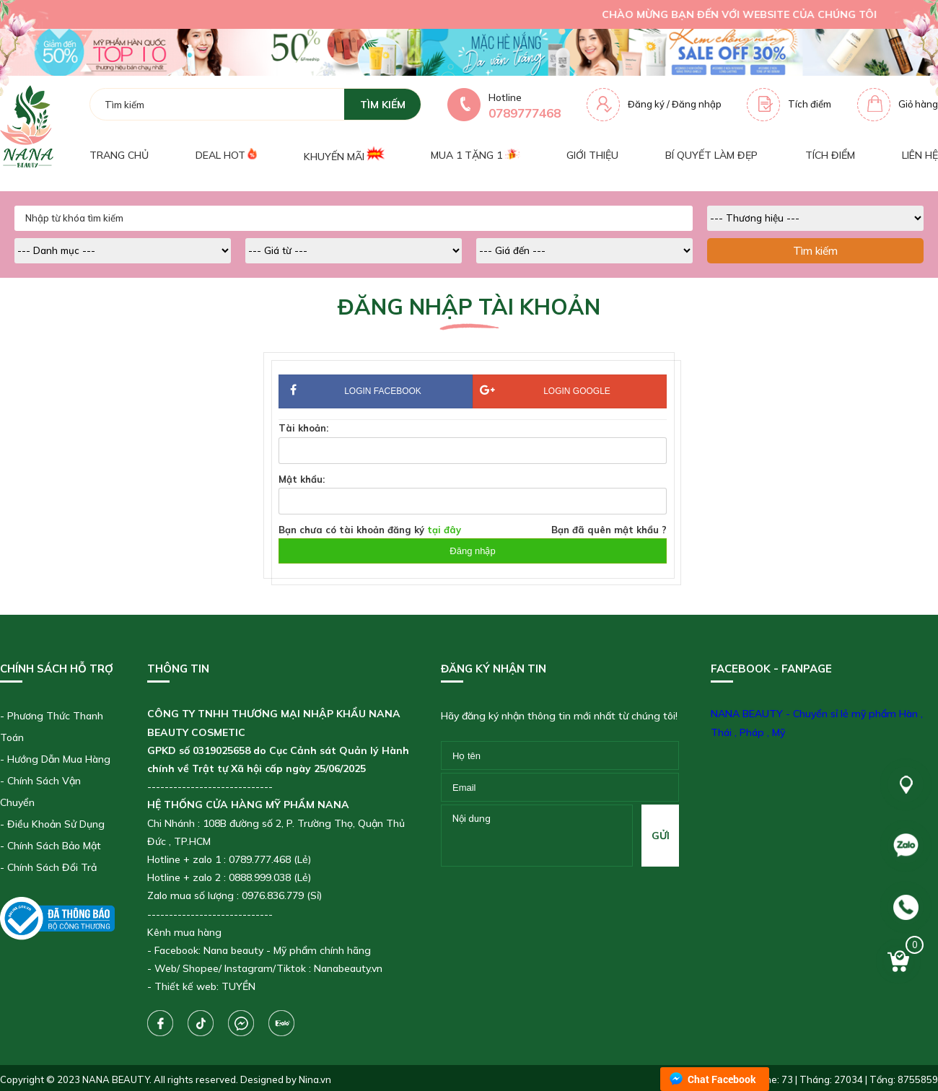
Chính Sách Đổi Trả (52, 867)
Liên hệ (920, 155)
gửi (661, 835)
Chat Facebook (722, 1079)
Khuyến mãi (343, 154)
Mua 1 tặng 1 (475, 155)
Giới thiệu (592, 155)
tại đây (444, 529)
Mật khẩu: (302, 479)
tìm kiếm (383, 104)
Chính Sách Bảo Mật (54, 845)
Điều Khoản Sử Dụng (56, 824)
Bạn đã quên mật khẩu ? (609, 529)
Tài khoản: (303, 428)
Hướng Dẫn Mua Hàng (58, 759)
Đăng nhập (697, 104)
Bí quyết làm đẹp (711, 155)
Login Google (545, 390)
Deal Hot (226, 155)
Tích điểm (809, 104)
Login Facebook (375, 391)
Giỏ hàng (918, 104)
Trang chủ (119, 155)
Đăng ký (646, 104)
